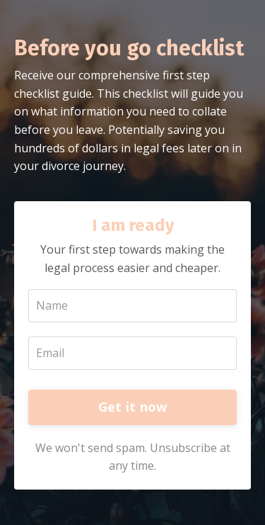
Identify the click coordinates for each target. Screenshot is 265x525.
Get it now (132, 406)
